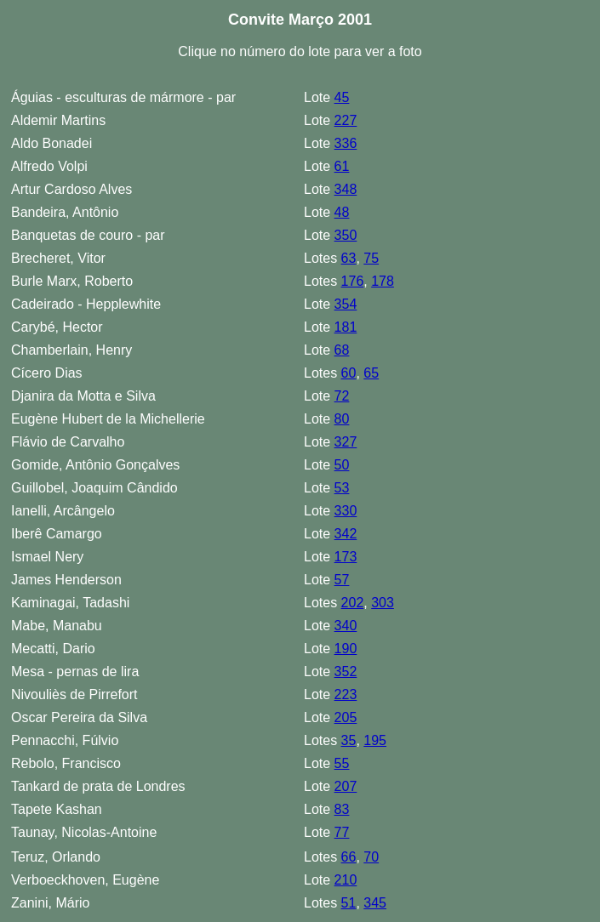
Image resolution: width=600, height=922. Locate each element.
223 (345, 694)
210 (345, 880)
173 (345, 556)
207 (345, 786)
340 (345, 625)
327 (345, 442)
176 (352, 281)
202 (352, 602)
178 (382, 281)
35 (349, 740)
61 (342, 166)
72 (342, 396)
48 (342, 212)
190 (345, 648)
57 (342, 579)
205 (345, 717)
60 (349, 373)
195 (374, 740)
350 (345, 235)
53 (342, 488)
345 (374, 903)
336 (345, 143)
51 (349, 903)
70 (371, 857)
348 (345, 189)
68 (342, 350)
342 (345, 533)
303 (382, 602)
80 (342, 419)
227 (345, 120)
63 (349, 258)
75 (371, 258)
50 (342, 465)
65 (371, 373)
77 (342, 832)
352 (345, 671)
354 (345, 304)
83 (342, 809)
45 (342, 97)
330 (345, 511)
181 (345, 327)
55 (342, 763)
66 (349, 857)
